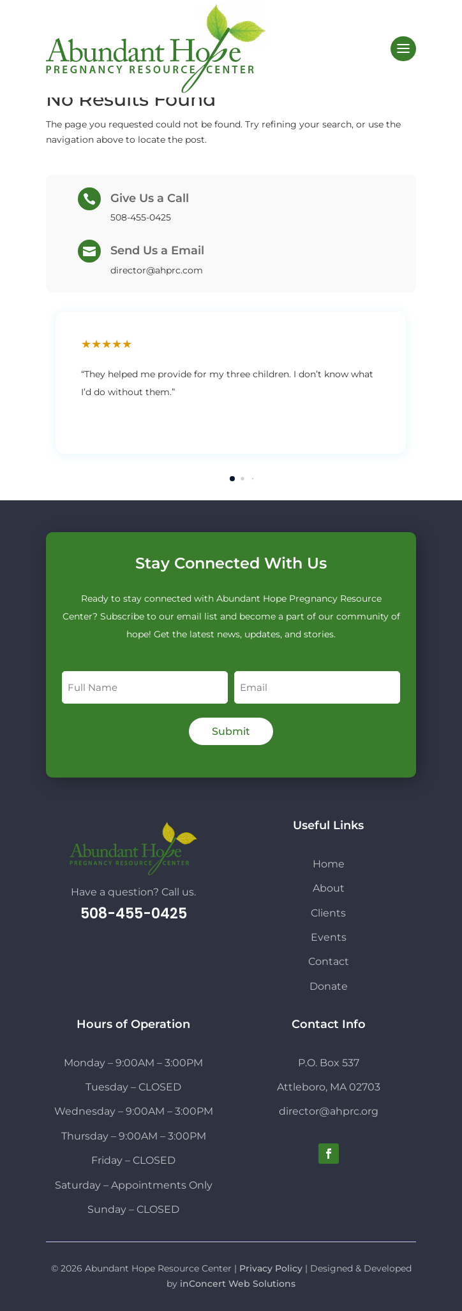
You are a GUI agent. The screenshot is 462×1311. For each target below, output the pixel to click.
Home (329, 864)
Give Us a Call (149, 198)
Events (328, 937)
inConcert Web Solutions (237, 1283)
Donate (328, 986)
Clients (328, 913)
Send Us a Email (157, 250)
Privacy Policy (270, 1268)
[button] (232, 478)
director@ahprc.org (328, 1111)
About (329, 888)
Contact (328, 961)
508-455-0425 (133, 913)
